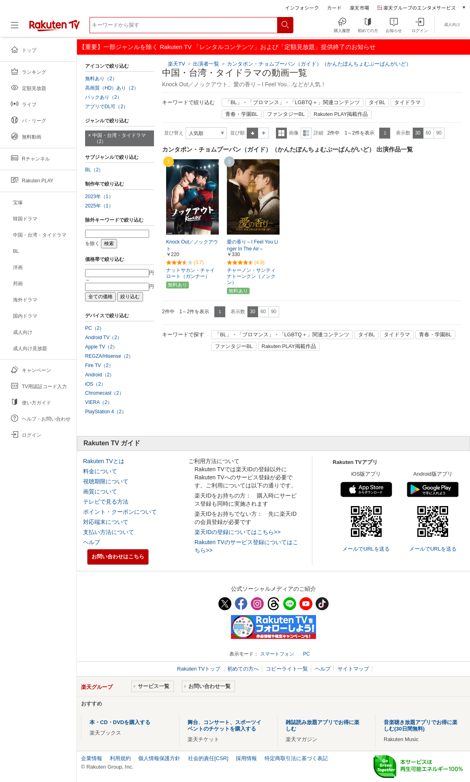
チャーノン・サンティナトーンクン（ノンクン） (251, 276)
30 (417, 133)
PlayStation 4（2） (105, 412)
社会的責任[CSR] (208, 758)
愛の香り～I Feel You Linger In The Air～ (252, 245)
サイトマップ (353, 669)
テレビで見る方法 (105, 501)
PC (306, 654)
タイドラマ (407, 102)
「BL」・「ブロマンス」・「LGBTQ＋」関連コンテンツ (292, 102)
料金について (100, 471)
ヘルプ (91, 542)
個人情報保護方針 (159, 758)
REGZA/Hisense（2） (109, 356)
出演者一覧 (206, 64)
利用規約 (120, 758)
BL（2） (94, 170)
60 (428, 133)
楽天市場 (359, 7)
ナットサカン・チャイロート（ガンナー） (190, 273)
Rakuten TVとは (103, 461)
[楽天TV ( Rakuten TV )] (54, 28)
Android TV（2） (103, 337)
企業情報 (91, 758)
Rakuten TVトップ (199, 669)
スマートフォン (277, 654)
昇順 (252, 133)
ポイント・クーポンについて (120, 512)
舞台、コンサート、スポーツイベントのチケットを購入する (224, 725)
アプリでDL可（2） (106, 106)
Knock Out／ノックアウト (192, 245)
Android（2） (99, 375)
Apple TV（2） (101, 347)
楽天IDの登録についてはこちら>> (237, 532)
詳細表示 (306, 133)
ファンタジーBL (286, 114)
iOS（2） (95, 384)
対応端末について (105, 522)
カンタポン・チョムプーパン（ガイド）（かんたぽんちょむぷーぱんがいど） (319, 64)
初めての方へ (243, 669)
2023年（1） (99, 196)
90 (438, 133)
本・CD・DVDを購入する (120, 722)
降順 (263, 133)
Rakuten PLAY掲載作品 (341, 114)
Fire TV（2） (99, 365)
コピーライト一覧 (287, 669)
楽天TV (176, 64)
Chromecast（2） (104, 393)
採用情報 (246, 758)
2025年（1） (99, 206)
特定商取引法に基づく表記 (296, 758)
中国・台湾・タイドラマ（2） (119, 138)
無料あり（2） (101, 78)
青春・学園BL (241, 114)
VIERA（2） (98, 402)
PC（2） (95, 328)
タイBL (377, 102)
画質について (100, 491)
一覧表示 (281, 133)
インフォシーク (302, 7)
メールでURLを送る (366, 549)
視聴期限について (105, 481)
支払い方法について (108, 532)
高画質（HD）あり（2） (112, 88)
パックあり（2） (103, 97)
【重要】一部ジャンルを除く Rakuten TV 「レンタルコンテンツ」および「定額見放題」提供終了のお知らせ (227, 46)
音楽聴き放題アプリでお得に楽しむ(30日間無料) (420, 725)
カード (334, 7)
